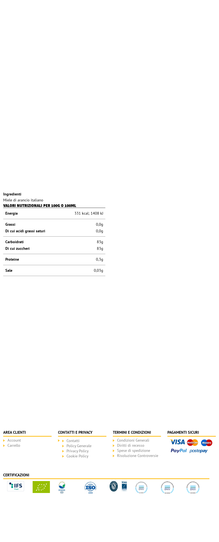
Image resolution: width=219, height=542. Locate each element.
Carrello (13, 445)
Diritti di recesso (130, 445)
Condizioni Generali (133, 440)
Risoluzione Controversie (137, 455)
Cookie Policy (77, 456)
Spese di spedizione (133, 450)
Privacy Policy (77, 450)
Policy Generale (79, 445)
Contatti (73, 440)
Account (14, 440)
